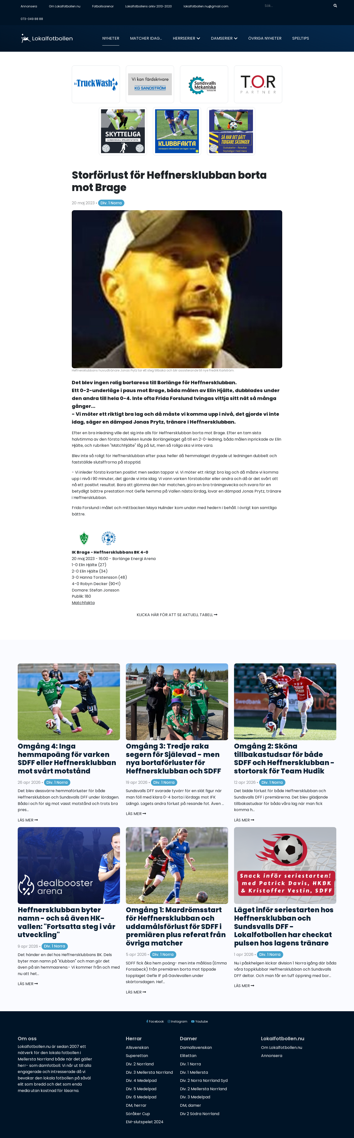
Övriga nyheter (264, 38)
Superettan (137, 1055)
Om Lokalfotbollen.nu (64, 6)
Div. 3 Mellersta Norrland (149, 1072)
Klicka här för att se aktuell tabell (177, 615)
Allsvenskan (137, 1047)
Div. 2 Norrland (140, 1064)
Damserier (222, 38)
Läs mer (28, 820)
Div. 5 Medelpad (141, 1089)
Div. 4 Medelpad (141, 1080)
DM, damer (190, 1105)
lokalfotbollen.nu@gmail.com (206, 6)
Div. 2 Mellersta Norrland (203, 1089)
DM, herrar (136, 1105)
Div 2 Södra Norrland (199, 1114)
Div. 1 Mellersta (194, 1072)
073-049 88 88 (32, 19)
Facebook (155, 1021)
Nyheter (110, 38)
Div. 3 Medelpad (195, 1097)
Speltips (300, 38)
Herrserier (184, 38)
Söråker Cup (138, 1114)
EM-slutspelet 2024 (144, 1122)
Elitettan (188, 1055)
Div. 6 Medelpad (141, 1097)
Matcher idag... (146, 38)
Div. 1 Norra (111, 203)
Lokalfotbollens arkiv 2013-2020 (148, 6)
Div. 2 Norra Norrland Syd (204, 1080)
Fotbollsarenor (103, 6)
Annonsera (29, 6)
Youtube (199, 1021)
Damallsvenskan (196, 1047)
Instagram (177, 1021)
